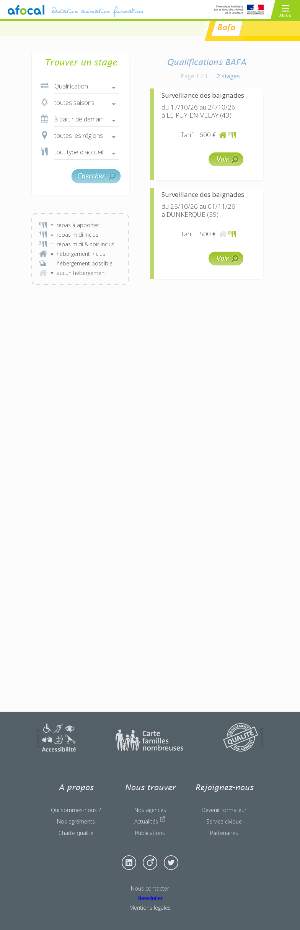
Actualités (150, 820)
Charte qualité (76, 833)
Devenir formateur (224, 810)
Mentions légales (150, 907)
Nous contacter (150, 888)
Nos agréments (76, 821)
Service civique (224, 821)
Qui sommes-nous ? (76, 810)
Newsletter (150, 898)
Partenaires (224, 833)
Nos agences (150, 810)
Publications (150, 833)
